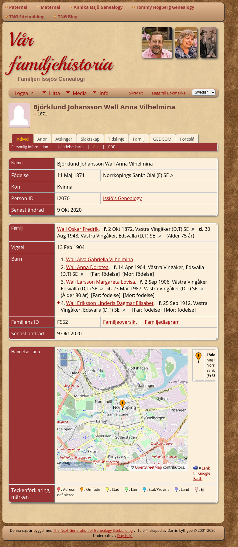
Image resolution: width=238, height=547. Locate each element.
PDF (111, 146)
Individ (22, 139)
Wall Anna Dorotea (87, 267)
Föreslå (187, 139)
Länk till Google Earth (201, 473)
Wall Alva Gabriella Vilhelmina (99, 259)
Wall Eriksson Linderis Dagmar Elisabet (110, 303)
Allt (96, 146)
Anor (42, 139)
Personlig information (29, 146)
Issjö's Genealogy (122, 198)
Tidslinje (116, 139)
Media (80, 93)
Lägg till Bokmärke (169, 93)
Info (103, 93)
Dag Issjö (125, 535)
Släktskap (90, 139)
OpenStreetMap (148, 467)
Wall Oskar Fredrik (78, 229)
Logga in (24, 93)
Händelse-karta (71, 146)
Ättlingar (63, 139)
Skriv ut (136, 93)
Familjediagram (162, 322)
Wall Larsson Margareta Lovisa (100, 282)
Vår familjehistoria (60, 51)
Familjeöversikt (120, 322)
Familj (139, 139)
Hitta (54, 93)
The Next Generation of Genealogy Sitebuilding (93, 530)
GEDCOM (162, 139)
